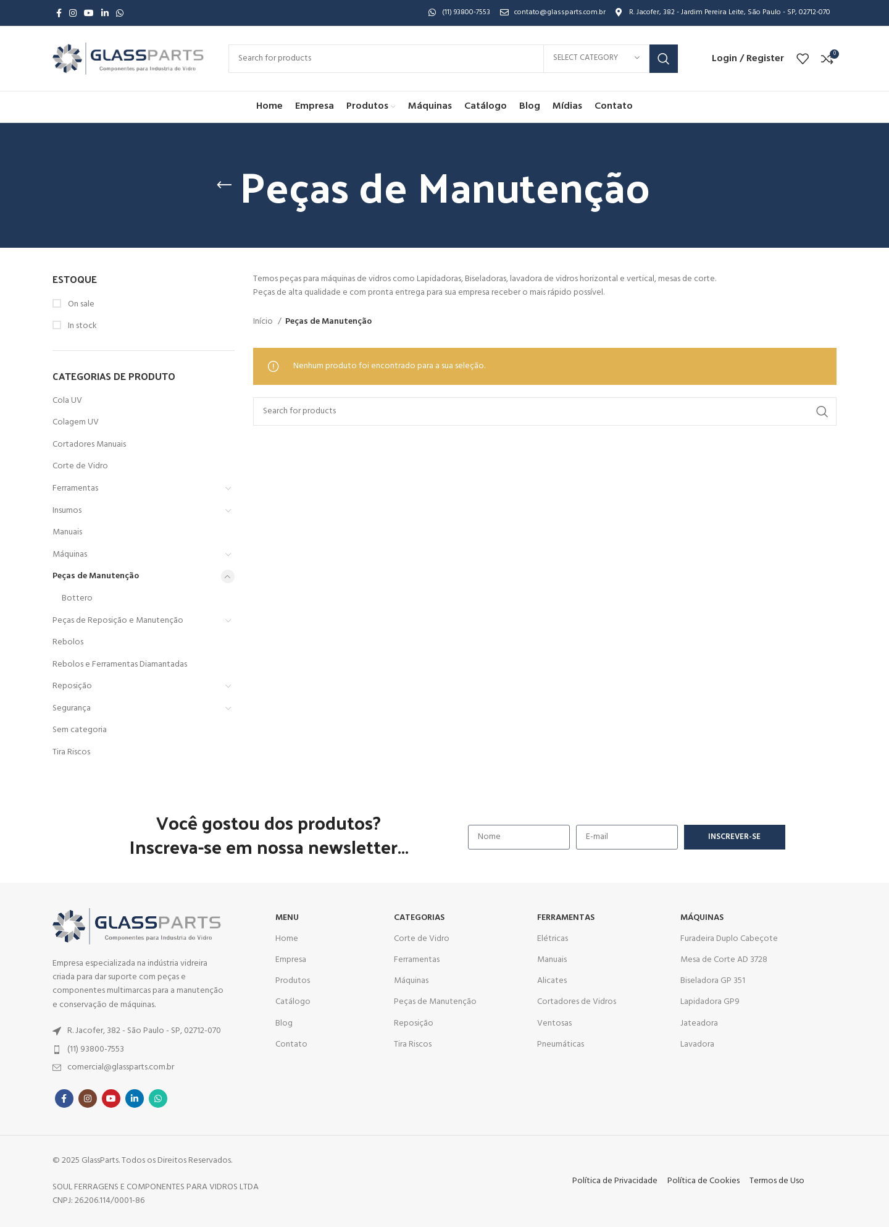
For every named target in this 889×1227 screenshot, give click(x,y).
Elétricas (552, 939)
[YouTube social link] (89, 13)
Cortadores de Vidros (576, 1002)
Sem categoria (79, 730)
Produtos (292, 981)
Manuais (67, 532)
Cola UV (67, 401)
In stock (81, 326)
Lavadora (697, 1044)
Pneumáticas (560, 1044)
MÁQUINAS (702, 918)
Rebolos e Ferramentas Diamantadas (119, 664)
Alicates (552, 981)
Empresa (290, 960)
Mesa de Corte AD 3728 (723, 960)
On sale (80, 304)
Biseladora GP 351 (712, 981)
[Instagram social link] (72, 13)
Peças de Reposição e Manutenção (117, 621)
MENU (287, 918)
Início (264, 322)
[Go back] (224, 185)
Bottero (77, 598)
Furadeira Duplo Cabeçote (729, 939)
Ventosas (554, 1023)
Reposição (72, 686)
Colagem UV (75, 422)
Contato (291, 1044)
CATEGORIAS (419, 918)
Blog (284, 1023)
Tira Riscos (71, 752)
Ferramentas (75, 488)
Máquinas (69, 554)
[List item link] (141, 1031)
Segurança (71, 708)
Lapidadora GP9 (710, 1002)
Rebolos (67, 642)
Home (286, 939)
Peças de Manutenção (95, 576)
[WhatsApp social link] (119, 13)
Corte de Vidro (80, 466)
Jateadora (699, 1023)
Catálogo (293, 1002)
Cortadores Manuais (89, 444)
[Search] (453, 58)
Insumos (66, 511)
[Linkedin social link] (105, 13)
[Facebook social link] (58, 13)
